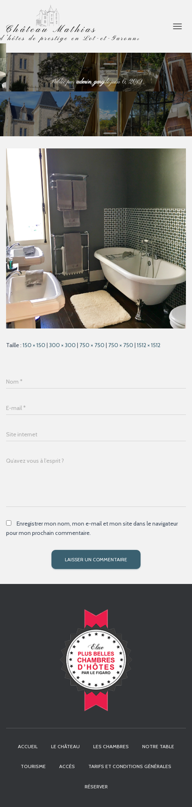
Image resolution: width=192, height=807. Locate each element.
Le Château (65, 746)
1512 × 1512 (148, 345)
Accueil (28, 746)
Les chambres (111, 746)
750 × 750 (92, 345)
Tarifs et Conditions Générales (129, 766)
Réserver (96, 786)
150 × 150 (34, 345)
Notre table (158, 746)
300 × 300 (62, 345)
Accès (67, 766)
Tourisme (33, 766)
